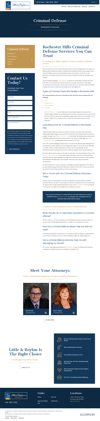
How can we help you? (14, 122)
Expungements (48, 103)
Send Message (14, 149)
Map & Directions (75, 401)
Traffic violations (48, 105)
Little (77, 185)
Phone (9, 107)
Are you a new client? (13, 117)
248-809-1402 (51, 2)
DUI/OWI (46, 108)
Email (9, 112)
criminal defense (62, 80)
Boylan (82, 185)
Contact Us (23, 367)
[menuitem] (11, 53)
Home (93, 2)
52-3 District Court (64, 136)
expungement (70, 247)
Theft (46, 101)
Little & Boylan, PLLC (51, 112)
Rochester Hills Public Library (50, 155)
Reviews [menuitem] (84, 6)
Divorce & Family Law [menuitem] (74, 6)
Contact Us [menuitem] (91, 6)
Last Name (11, 102)
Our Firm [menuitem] (63, 6)
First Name (11, 97)
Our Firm (53, 397)
